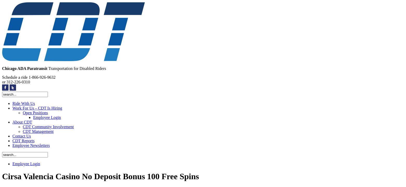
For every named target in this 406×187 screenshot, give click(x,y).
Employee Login (47, 117)
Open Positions (35, 113)
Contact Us (21, 136)
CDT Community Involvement (48, 127)
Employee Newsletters (31, 145)
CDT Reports (23, 141)
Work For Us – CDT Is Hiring (37, 108)
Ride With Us (23, 103)
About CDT (22, 122)
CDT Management (38, 131)
